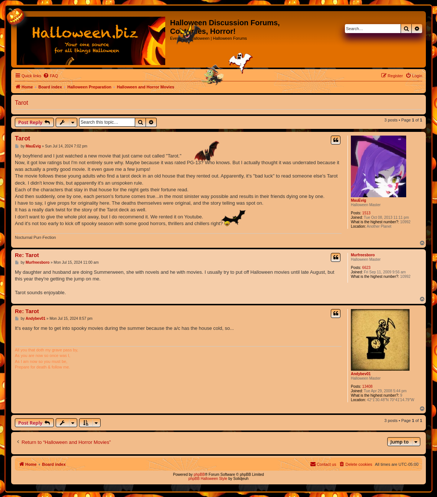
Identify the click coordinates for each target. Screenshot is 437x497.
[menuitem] (50, 75)
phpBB (199, 474)
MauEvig (358, 200)
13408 (367, 386)
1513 (366, 213)
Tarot (21, 103)
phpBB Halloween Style (208, 479)
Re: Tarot (27, 255)
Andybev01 (361, 374)
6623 (366, 268)
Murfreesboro (363, 255)
